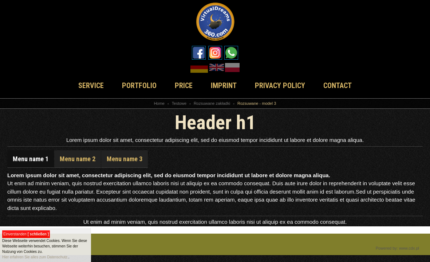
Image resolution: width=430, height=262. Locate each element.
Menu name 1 (30, 159)
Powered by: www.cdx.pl (397, 248)
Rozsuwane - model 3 (256, 103)
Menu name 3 (124, 159)
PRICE (184, 85)
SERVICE (91, 85)
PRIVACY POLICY (280, 85)
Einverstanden (26, 234)
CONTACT (337, 85)
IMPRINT (224, 85)
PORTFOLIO (139, 85)
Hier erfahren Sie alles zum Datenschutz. (35, 257)
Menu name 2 (77, 159)
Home (159, 103)
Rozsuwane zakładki (212, 103)
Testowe (179, 103)
